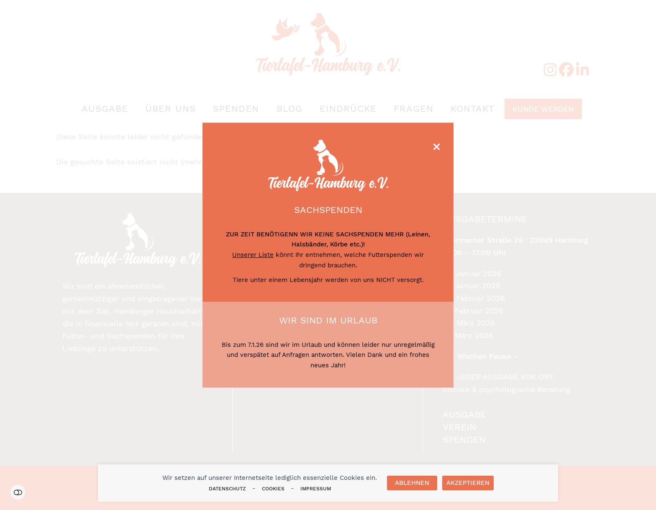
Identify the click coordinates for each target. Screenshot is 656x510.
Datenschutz (227, 489)
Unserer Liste (253, 255)
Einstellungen (17, 492)
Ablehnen (412, 483)
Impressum (315, 489)
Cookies (273, 489)
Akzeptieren (467, 483)
